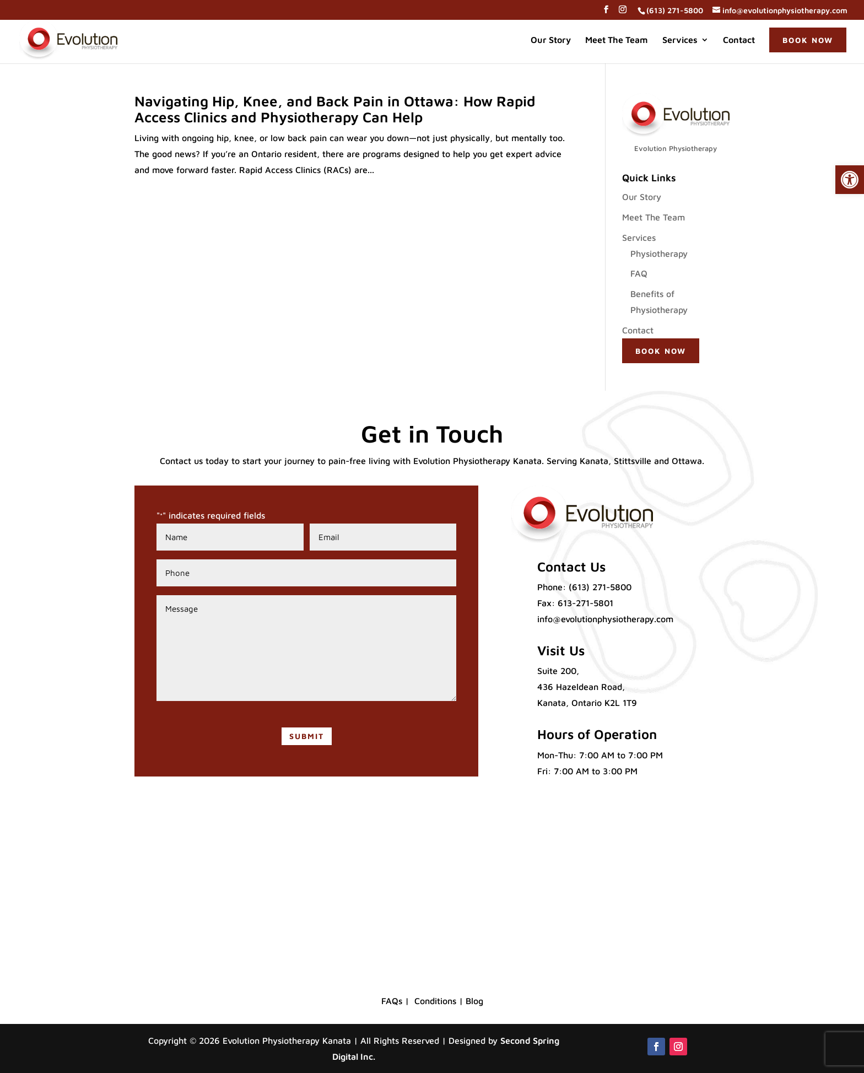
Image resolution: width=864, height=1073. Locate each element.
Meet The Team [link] (616, 40)
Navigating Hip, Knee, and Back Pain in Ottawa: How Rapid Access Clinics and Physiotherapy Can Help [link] (335, 109)
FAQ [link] (638, 273)
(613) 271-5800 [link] (600, 587)
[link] (849, 179)
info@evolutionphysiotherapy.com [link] (605, 619)
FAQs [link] (391, 1001)
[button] (606, 13)
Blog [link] (474, 1001)
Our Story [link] (551, 40)
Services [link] (680, 40)
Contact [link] (739, 40)
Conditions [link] (435, 1001)
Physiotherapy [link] (659, 253)
